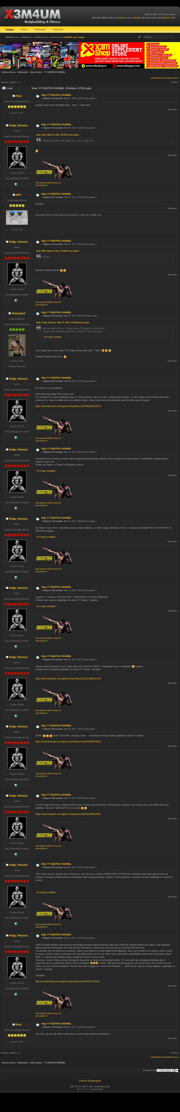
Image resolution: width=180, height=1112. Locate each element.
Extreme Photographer (90, 1081)
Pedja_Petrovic (18, 125)
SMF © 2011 (87, 1086)
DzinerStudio (97, 1089)
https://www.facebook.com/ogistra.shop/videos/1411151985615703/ (68, 678)
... (18, 82)
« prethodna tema (157, 78)
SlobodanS (18, 313)
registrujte (136, 18)
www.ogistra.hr (41, 185)
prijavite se (122, 18)
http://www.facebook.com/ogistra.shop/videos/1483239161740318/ (67, 981)
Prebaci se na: (149, 1070)
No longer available (52, 337)
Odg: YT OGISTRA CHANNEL (56, 95)
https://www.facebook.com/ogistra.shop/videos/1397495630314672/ (68, 406)
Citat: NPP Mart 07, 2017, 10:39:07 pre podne (57, 251)
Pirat (18, 96)
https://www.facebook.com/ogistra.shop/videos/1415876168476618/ (68, 741)
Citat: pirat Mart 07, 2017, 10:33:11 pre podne (57, 135)
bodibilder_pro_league (74, 37)
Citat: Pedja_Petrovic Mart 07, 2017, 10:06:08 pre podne (62, 322)
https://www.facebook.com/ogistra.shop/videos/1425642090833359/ (68, 814)
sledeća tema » (172, 78)
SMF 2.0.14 (75, 1086)
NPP (18, 194)
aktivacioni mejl (167, 18)
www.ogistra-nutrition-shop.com (48, 183)
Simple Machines (102, 1086)
